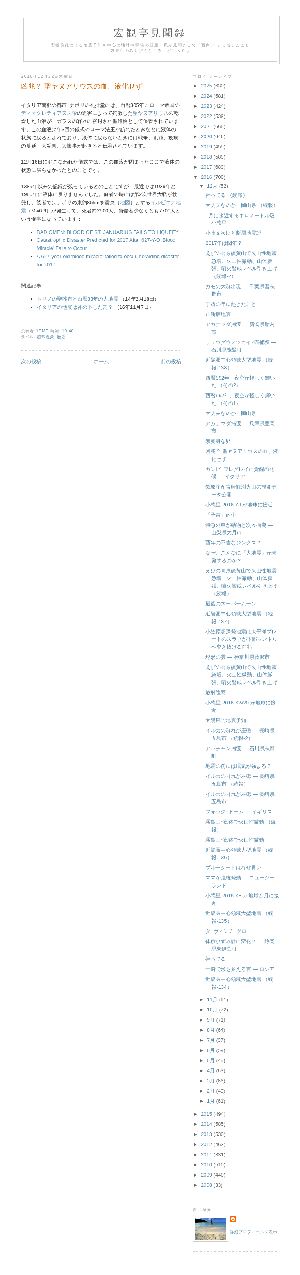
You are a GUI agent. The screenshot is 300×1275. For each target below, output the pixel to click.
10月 (213, 1010)
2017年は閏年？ (223, 243)
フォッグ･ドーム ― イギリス (238, 812)
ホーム (101, 361)
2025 (207, 86)
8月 (211, 1030)
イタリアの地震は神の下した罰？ (75, 307)
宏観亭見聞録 (150, 33)
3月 (211, 1081)
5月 (211, 1060)
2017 (207, 167)
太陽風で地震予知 (225, 720)
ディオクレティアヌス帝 (49, 113)
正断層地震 (218, 314)
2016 (207, 177)
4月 (211, 1070)
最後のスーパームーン (230, 603)
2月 (211, 1091)
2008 (207, 1185)
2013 (207, 1134)
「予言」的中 (220, 515)
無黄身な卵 (218, 441)
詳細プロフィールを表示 (253, 1232)
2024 (207, 96)
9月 (211, 1020)
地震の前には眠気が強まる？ (238, 766)
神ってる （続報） (226, 195)
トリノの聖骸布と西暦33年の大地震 (77, 299)
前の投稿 (171, 361)
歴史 (61, 337)
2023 (207, 106)
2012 (207, 1144)
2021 (207, 126)
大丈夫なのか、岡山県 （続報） (241, 205)
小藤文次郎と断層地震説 (233, 233)
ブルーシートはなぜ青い (233, 867)
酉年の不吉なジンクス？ (233, 543)
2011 (207, 1154)
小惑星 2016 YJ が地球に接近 (239, 505)
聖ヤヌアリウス (150, 113)
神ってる (215, 959)
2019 (207, 147)
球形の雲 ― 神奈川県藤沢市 (237, 657)
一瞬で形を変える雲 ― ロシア (239, 969)
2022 (207, 116)
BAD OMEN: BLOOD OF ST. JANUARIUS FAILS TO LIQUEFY (108, 232)
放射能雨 (215, 692)
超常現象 (45, 337)
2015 (207, 1114)
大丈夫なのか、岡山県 (230, 413)
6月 (211, 1050)
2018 (207, 157)
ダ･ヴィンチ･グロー (228, 931)
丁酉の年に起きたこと (230, 304)
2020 (207, 136)
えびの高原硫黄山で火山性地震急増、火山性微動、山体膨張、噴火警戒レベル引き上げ (241, 674)
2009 (207, 1175)
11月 (213, 999)
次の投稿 (31, 361)
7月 (211, 1040)
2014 (207, 1124)
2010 (207, 1165)
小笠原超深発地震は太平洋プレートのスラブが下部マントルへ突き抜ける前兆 (241, 639)
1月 (211, 1101)
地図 (125, 202)
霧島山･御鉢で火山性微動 (234, 840)
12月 (213, 186)
